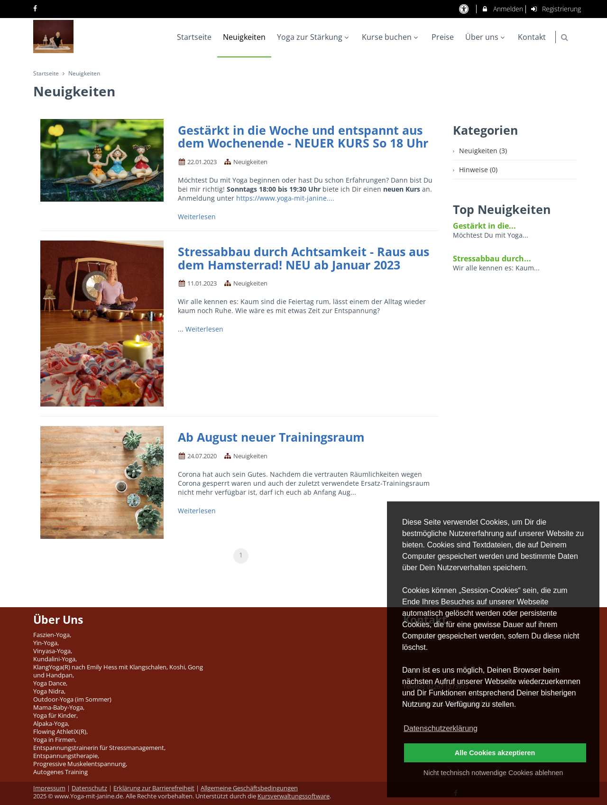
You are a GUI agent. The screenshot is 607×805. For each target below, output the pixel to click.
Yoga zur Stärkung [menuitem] (314, 37)
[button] (564, 37)
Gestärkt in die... (484, 226)
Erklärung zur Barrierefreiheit (153, 788)
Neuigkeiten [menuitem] (244, 37)
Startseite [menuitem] (194, 37)
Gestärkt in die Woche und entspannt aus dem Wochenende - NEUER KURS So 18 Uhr (303, 136)
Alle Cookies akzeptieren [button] (495, 753)
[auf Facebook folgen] (36, 8)
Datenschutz (89, 788)
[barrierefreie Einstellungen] (464, 8)
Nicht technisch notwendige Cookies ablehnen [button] (493, 773)
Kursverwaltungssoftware (294, 796)
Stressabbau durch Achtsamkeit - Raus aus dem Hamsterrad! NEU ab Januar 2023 (303, 258)
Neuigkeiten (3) (483, 150)
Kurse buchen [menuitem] (391, 37)
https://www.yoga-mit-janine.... (285, 198)
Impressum (49, 788)
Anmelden (502, 8)
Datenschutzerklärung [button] (441, 728)
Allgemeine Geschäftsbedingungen (249, 788)
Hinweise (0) (478, 169)
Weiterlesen (198, 216)
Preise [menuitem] (443, 37)
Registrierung (555, 8)
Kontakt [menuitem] (532, 37)
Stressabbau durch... (492, 258)
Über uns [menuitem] (486, 37)
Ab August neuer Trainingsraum (271, 437)
